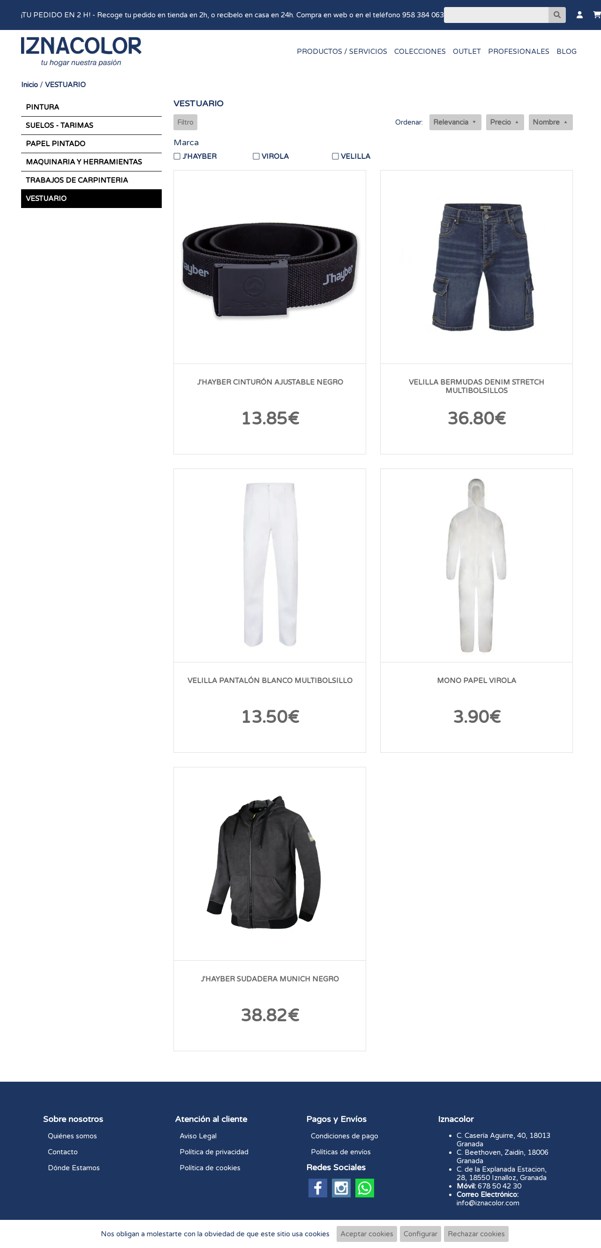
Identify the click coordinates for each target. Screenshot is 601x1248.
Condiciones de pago (344, 1136)
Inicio (29, 85)
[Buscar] (496, 15)
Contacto (63, 1152)
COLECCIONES (420, 51)
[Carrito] (597, 15)
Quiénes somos (72, 1136)
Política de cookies (210, 1168)
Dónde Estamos (74, 1168)
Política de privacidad (214, 1152)
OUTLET (467, 51)
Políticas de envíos (341, 1152)
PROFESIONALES (518, 51)
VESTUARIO (65, 85)
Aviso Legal (198, 1136)
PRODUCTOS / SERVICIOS (342, 51)
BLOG (566, 51)
